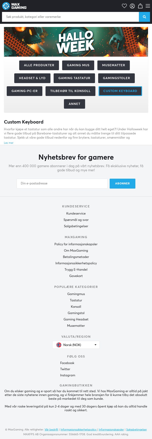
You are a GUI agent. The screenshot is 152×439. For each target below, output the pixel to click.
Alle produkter (39, 65)
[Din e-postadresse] (62, 184)
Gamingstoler (116, 78)
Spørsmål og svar (76, 219)
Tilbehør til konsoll (70, 91)
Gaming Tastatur (74, 78)
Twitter (65, 369)
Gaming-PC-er (24, 91)
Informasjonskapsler (111, 429)
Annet (74, 103)
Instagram (67, 375)
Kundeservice (76, 213)
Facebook (67, 363)
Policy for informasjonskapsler (76, 244)
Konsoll (76, 306)
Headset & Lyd (32, 78)
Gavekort (76, 276)
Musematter (113, 65)
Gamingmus (76, 294)
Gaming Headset (76, 319)
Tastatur (76, 300)
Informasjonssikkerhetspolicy (76, 263)
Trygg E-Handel (76, 269)
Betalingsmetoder (76, 257)
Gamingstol (76, 313)
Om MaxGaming (76, 250)
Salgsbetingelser (76, 226)
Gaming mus (78, 65)
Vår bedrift (51, 429)
